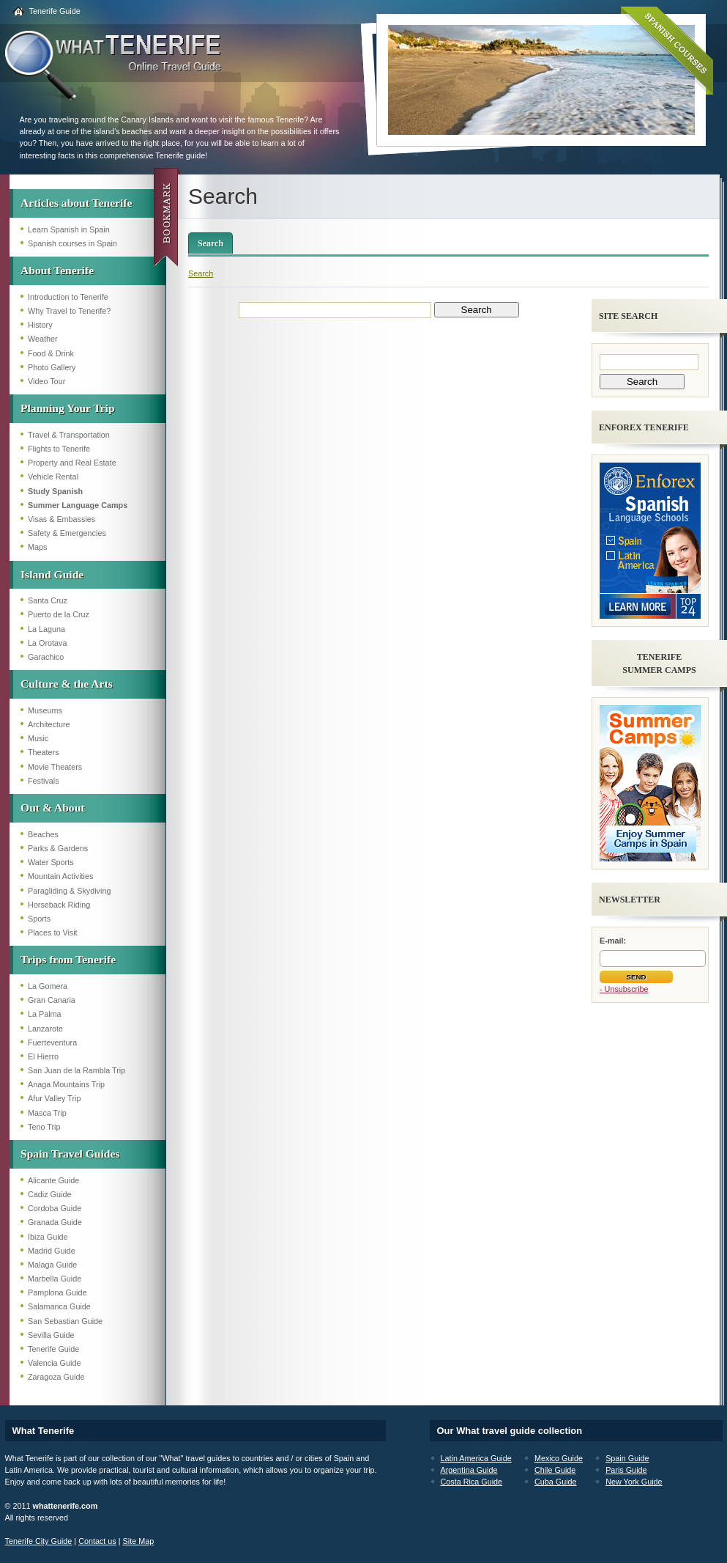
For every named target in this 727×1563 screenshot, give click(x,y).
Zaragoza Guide (56, 1376)
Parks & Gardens (58, 848)
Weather (43, 338)
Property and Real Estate (72, 462)
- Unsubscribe (624, 989)
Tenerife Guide (55, 11)
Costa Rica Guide (472, 1481)
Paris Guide (625, 1469)
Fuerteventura (52, 1042)
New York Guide (633, 1481)
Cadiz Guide (49, 1194)
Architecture (49, 724)
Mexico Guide (558, 1458)
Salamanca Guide (59, 1306)
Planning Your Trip (67, 408)
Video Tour (46, 381)
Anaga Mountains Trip (66, 1084)
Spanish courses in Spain (72, 243)
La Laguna (46, 629)
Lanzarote (45, 1028)
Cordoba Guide (54, 1208)
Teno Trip (44, 1126)
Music (38, 738)
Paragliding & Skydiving (69, 890)
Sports (39, 918)
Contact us (97, 1541)
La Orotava (47, 643)
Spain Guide (627, 1458)
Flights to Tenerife (59, 448)
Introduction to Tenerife (68, 297)
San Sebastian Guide (65, 1321)
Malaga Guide (52, 1264)
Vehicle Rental (53, 476)
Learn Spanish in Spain (69, 229)
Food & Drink (51, 353)
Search (210, 243)
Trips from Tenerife (68, 959)
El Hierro (43, 1056)
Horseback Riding (59, 904)
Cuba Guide (555, 1481)
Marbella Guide (54, 1278)
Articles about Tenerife (76, 202)
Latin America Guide (476, 1458)
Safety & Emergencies (67, 533)
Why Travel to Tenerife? (69, 310)
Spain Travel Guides (69, 1153)
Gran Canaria (51, 1000)
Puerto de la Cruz (58, 614)
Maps (37, 547)
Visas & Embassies (61, 519)
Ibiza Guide (48, 1236)
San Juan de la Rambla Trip (76, 1070)
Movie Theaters (55, 766)
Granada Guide (55, 1222)
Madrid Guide (51, 1250)
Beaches (43, 834)
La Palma (44, 1013)
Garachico (46, 656)
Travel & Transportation (69, 434)
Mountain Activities (60, 876)
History (40, 324)
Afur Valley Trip (54, 1098)
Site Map (138, 1541)
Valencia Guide (54, 1362)
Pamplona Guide (57, 1292)
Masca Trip (47, 1112)
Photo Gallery (51, 367)
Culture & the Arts (66, 683)
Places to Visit (53, 932)
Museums (45, 710)
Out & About (52, 807)
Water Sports (51, 862)
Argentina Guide (469, 1469)
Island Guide (51, 574)
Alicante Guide (53, 1180)
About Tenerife (57, 270)
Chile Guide (554, 1469)
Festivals (43, 780)
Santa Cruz (47, 600)
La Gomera (47, 986)
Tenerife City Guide (38, 1541)
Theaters (43, 752)
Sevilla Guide (51, 1335)
